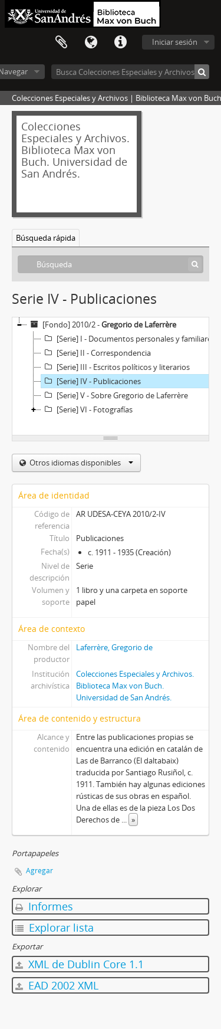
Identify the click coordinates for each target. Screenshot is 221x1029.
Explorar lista (54, 927)
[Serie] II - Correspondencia (96, 353)
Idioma (90, 42)
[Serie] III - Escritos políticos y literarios (115, 367)
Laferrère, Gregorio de (114, 647)
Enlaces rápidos (120, 42)
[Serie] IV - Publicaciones (91, 381)
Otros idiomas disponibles (80, 462)
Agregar (39, 871)
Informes (44, 906)
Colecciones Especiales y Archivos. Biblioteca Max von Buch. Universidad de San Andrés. (135, 685)
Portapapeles (61, 42)
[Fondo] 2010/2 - (101, 324)
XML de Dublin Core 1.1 (79, 964)
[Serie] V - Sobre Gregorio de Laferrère (114, 395)
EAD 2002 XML (56, 985)
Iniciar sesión (174, 42)
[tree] (110, 376)
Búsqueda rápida (45, 237)
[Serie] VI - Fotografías (87, 409)
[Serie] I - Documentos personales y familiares (128, 339)
